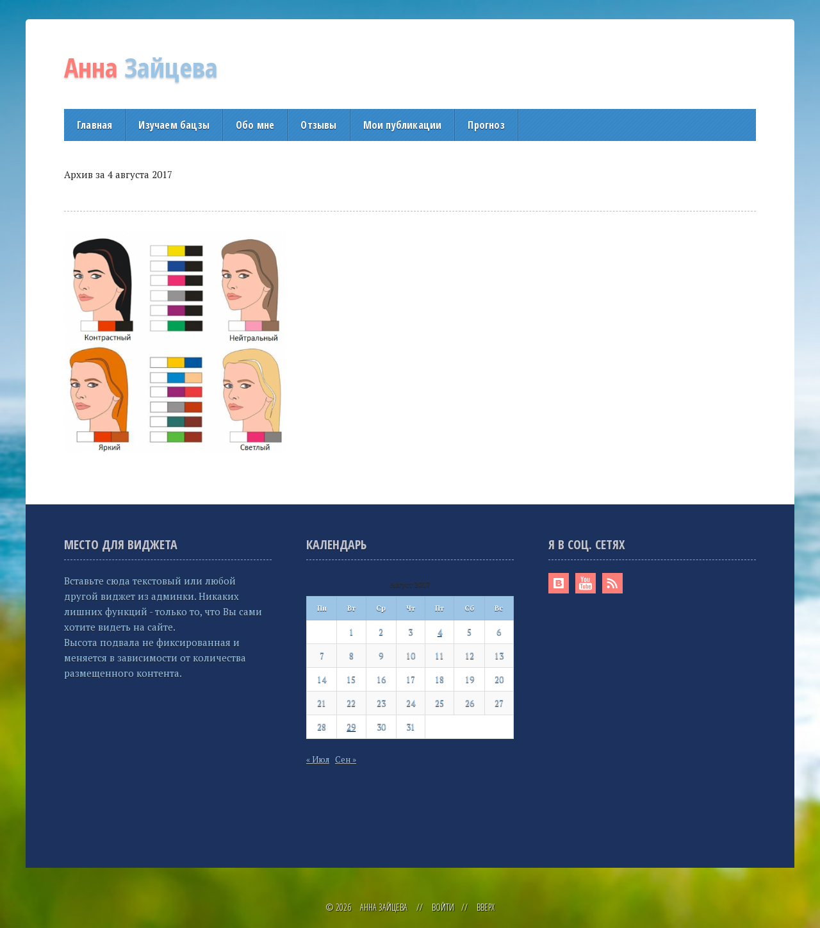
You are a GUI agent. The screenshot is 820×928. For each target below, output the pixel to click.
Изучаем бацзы (173, 125)
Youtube (585, 583)
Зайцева (141, 67)
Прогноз (486, 125)
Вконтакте (558, 583)
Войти (443, 907)
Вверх (486, 907)
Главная (94, 125)
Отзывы (318, 125)
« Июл (317, 759)
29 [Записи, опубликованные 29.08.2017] (351, 727)
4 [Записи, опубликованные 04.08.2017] (440, 632)
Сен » (345, 759)
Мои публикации (402, 125)
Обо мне (255, 125)
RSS (612, 583)
